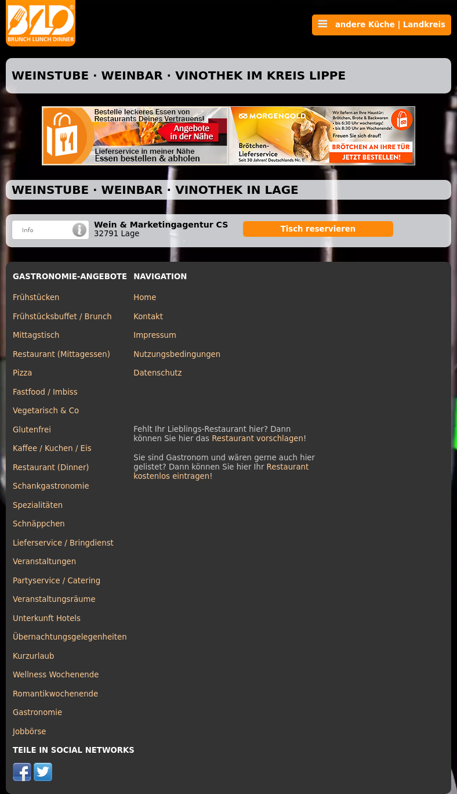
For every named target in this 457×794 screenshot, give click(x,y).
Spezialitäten (38, 505)
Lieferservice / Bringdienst (63, 543)
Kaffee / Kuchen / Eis (52, 448)
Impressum (154, 335)
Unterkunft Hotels (47, 618)
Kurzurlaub (33, 656)
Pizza (22, 373)
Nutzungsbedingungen (176, 354)
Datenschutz (157, 373)
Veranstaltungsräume (54, 599)
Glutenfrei (32, 429)
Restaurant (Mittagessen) (61, 354)
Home (144, 297)
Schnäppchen (39, 523)
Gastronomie (37, 712)
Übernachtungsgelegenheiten (70, 637)
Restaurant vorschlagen (257, 438)
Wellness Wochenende (56, 674)
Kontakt (148, 316)
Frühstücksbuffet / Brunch (62, 316)
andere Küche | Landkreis (381, 24)
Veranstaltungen (44, 561)
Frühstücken (36, 297)
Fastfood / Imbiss (45, 392)
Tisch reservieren (318, 229)
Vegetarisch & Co (46, 410)
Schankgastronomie (51, 486)
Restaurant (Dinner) (51, 467)
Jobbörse (29, 731)
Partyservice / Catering (56, 580)
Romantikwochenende (55, 694)
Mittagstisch (36, 335)
